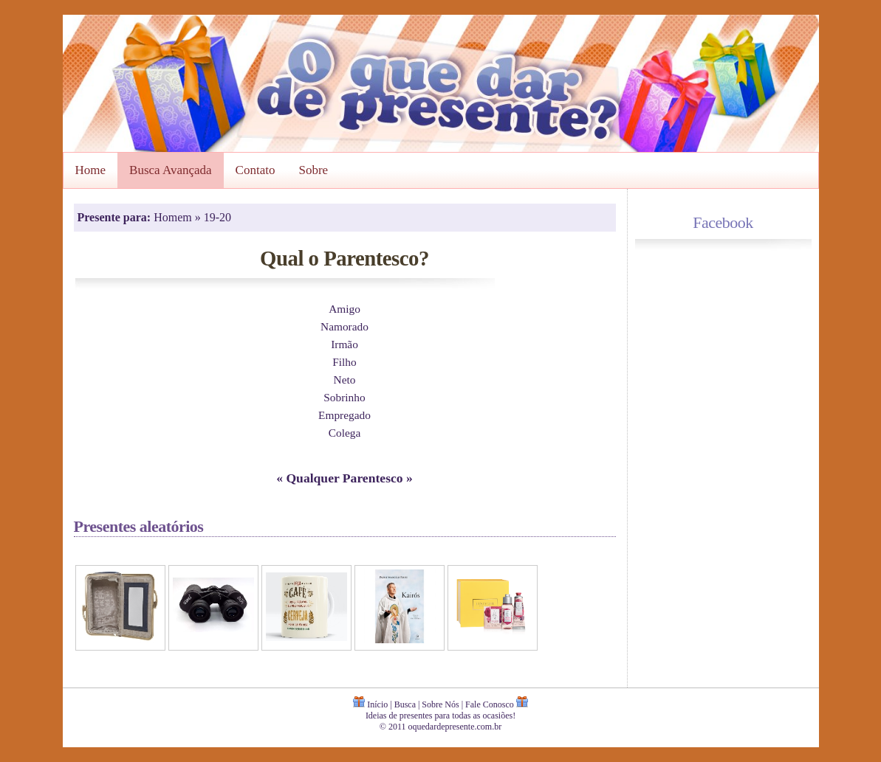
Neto (345, 379)
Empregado (344, 415)
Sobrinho (344, 397)
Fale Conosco (489, 704)
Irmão (344, 344)
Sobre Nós (440, 704)
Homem (174, 217)
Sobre (313, 170)
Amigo (344, 308)
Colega (345, 432)
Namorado (344, 326)
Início (377, 704)
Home (90, 170)
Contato (255, 170)
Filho (344, 362)
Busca (405, 704)
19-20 (217, 217)
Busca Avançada (170, 170)
